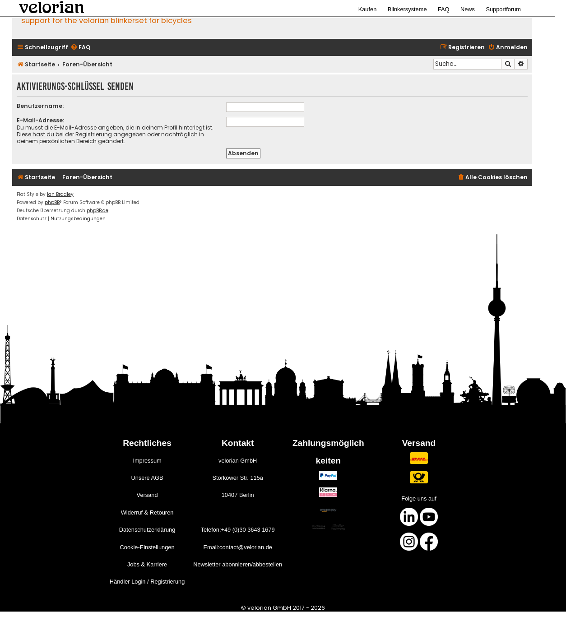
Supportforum (503, 9)
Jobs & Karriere (147, 564)
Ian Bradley (60, 194)
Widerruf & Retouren (147, 512)
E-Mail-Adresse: (40, 120)
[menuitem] (80, 48)
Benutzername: (40, 106)
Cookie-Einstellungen (147, 547)
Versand (147, 495)
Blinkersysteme (407, 9)
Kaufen (367, 9)
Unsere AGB (147, 477)
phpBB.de (97, 210)
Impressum (147, 460)
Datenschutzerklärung (147, 529)
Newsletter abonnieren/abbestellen (237, 564)
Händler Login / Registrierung (147, 581)
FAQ (444, 9)
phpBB (52, 202)
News (467, 9)
